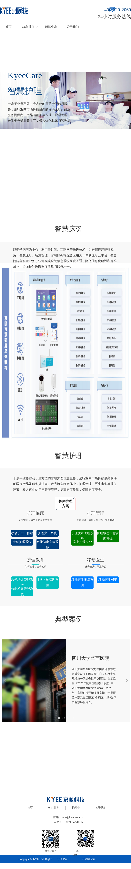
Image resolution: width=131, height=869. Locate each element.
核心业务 (29, 27)
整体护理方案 (65, 503)
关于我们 (72, 27)
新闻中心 (51, 27)
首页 (8, 27)
